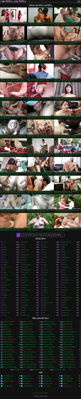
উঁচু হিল (45, 300)
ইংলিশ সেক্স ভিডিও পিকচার (39, 369)
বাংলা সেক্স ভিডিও (27, 386)
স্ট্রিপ (44, 260)
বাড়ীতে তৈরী (6, 285)
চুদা (3, 383)
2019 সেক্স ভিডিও (67, 322)
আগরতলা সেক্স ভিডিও (69, 339)
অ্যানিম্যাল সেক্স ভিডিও (28, 337)
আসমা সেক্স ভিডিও (8, 354)
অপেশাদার (65, 267)
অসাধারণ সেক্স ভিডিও (48, 334)
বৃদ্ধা (44, 313)
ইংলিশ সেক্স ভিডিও (48, 364)
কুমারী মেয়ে (26, 250)
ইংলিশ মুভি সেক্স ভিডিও (69, 362)
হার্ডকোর (45, 242)
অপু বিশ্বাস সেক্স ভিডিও (29, 332)
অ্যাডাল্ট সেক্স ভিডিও (8, 337)
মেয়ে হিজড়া (26, 300)
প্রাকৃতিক (45, 265)
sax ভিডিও (6, 327)
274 (57, 235)
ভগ (4, 245)
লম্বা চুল (25, 303)
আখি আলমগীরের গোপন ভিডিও (9, 339)
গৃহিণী (24, 282)
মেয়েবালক (65, 300)
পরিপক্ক (45, 285)
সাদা (24, 247)
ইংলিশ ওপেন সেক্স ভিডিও (49, 357)
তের (24, 252)
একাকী (44, 267)
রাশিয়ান (5, 305)
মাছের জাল (66, 315)
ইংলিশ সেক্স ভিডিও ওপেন (29, 367)
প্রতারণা (65, 290)
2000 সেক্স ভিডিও (27, 322)
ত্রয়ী (64, 255)
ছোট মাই (45, 247)
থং (63, 285)
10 (49, 235)
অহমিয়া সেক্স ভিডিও (68, 334)
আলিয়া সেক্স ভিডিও (48, 352)
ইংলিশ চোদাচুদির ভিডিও (69, 357)
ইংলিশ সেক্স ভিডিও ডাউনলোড (19, 369)
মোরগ (4, 287)
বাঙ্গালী (44, 305)
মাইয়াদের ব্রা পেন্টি (47, 303)
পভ (64, 272)
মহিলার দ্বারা (26, 255)
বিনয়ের (5, 265)
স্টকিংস (25, 257)
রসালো (5, 310)
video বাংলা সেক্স (67, 327)
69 (3, 300)
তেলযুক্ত (45, 290)
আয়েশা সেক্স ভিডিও (8, 349)
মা (43, 277)
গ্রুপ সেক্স (45, 292)
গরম (4, 257)
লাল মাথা (45, 272)
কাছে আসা (25, 272)
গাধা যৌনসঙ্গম (6, 280)
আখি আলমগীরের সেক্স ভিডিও (49, 339)
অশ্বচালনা (65, 245)
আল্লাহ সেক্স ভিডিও (68, 352)
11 (53, 235)
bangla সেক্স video (8, 324)
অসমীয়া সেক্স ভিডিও (28, 334)
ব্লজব (4, 242)
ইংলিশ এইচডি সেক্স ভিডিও (29, 357)
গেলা (64, 295)
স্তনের (44, 308)
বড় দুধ (44, 245)
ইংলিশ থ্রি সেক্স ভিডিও (28, 359)
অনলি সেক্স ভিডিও (68, 329)
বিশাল (24, 297)
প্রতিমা (24, 310)
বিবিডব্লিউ (65, 308)
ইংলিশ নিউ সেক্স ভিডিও (49, 359)
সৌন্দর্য (44, 255)
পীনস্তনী (25, 242)
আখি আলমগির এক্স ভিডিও (49, 337)
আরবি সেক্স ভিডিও (68, 349)
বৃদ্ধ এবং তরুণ (6, 313)
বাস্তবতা (5, 297)
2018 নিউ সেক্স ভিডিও (49, 322)
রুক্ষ (44, 295)
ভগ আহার (25, 285)
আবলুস (25, 295)
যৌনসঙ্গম (25, 305)
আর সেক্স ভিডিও (27, 349)
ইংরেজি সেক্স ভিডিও (8, 357)
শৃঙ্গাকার (65, 260)
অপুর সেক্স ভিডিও (47, 332)
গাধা (24, 245)
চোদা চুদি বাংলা (26, 383)
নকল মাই (45, 287)
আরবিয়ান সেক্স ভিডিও (8, 352)
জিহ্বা (24, 308)
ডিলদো (65, 277)
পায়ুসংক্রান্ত (5, 262)
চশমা (64, 292)
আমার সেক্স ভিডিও (48, 344)
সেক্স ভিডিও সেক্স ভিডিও (13, 1)
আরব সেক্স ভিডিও (47, 349)
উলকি (64, 275)
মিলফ (44, 250)
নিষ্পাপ (4, 252)
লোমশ (44, 262)
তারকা (44, 282)
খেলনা (4, 260)
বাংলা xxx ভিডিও (47, 381)
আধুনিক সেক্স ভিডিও (68, 342)
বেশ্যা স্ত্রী (45, 280)
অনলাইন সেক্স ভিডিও (48, 329)
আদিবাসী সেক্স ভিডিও (48, 342)
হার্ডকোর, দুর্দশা (26, 290)
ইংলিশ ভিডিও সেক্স (28, 362)
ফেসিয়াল (45, 270)
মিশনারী (5, 250)
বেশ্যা (24, 262)
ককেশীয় (25, 277)
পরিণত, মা (65, 313)
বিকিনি (64, 303)
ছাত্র (24, 292)
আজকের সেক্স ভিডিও (8, 342)
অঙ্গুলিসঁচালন (27, 265)
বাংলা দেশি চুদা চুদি (7, 386)
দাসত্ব (64, 305)
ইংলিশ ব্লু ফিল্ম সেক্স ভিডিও (9, 362)
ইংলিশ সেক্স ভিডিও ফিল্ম (59, 369)
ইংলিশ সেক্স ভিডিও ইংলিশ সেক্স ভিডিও (69, 364)
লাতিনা (65, 287)
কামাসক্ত (45, 257)
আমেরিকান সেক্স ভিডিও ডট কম (69, 347)
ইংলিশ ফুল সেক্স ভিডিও (69, 359)
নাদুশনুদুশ (5, 295)
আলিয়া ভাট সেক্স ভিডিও (29, 352)
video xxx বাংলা (27, 381)
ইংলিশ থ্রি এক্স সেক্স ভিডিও (9, 359)
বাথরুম (4, 315)
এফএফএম (65, 282)
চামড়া (64, 262)
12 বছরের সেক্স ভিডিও (9, 322)
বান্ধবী (24, 275)
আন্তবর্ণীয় (5, 275)
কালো (64, 270)
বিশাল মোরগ (6, 267)
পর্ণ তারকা (25, 267)
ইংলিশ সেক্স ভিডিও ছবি (49, 367)
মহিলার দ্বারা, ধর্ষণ (67, 297)
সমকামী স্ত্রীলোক (27, 270)
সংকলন (65, 265)
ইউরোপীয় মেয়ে (67, 242)
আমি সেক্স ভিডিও (67, 344)
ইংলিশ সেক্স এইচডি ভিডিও (29, 364)
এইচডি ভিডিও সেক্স (8, 376)
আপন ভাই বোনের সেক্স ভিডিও (29, 344)
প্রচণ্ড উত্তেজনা (67, 310)
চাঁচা (64, 247)
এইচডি (44, 252)
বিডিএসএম (46, 297)
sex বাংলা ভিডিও (47, 327)
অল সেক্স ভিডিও (7, 334)
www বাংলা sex (7, 329)
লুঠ (64, 250)
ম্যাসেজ (45, 310)
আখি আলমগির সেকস (68, 337)
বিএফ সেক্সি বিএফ (67, 381)
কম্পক (24, 287)
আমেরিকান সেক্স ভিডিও (49, 347)
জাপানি (25, 260)
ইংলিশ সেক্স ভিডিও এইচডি (9, 367)
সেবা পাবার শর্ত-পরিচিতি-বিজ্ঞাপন (40, 393)
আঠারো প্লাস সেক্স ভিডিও (29, 342)
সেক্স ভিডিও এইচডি (68, 378)
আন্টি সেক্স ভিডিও (7, 344)
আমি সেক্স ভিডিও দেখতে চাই (9, 347)
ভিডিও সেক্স (46, 376)
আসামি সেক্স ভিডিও (48, 354)
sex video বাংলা (27, 327)
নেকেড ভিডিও (66, 376)
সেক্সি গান (65, 383)
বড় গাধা (5, 308)
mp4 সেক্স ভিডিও (67, 324)
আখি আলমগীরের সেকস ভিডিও (29, 339)
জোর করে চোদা (67, 386)
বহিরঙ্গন (5, 272)
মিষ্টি (4, 270)
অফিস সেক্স (26, 315)
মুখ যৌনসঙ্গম (6, 290)
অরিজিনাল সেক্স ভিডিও (69, 332)
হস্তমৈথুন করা (66, 257)
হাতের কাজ (66, 280)
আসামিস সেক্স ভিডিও (68, 354)
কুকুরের (5, 247)
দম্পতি (4, 282)
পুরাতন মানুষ (46, 315)
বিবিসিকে (5, 277)
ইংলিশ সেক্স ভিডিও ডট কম (69, 367)
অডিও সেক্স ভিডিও (28, 329)
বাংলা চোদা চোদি (47, 378)
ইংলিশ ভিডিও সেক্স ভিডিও (49, 362)
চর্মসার (44, 275)
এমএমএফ (25, 280)
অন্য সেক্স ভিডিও (7, 332)
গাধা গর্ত (5, 292)
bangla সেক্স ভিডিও (28, 324)
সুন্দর (64, 252)
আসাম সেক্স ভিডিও (28, 354)
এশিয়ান (5, 255)
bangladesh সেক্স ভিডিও (49, 324)
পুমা (4, 303)
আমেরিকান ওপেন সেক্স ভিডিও (29, 347)
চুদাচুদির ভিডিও (27, 376)
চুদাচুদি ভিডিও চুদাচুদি (8, 381)
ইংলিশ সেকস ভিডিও (8, 364)
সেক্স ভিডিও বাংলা (27, 378)
